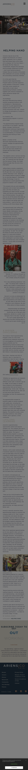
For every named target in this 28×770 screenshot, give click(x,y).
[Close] (26, 760)
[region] (14, 764)
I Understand (14, 767)
